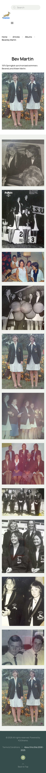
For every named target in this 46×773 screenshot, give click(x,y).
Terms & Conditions (11, 747)
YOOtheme (23, 740)
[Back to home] (6, 15)
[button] (12, 23)
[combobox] (25, 7)
